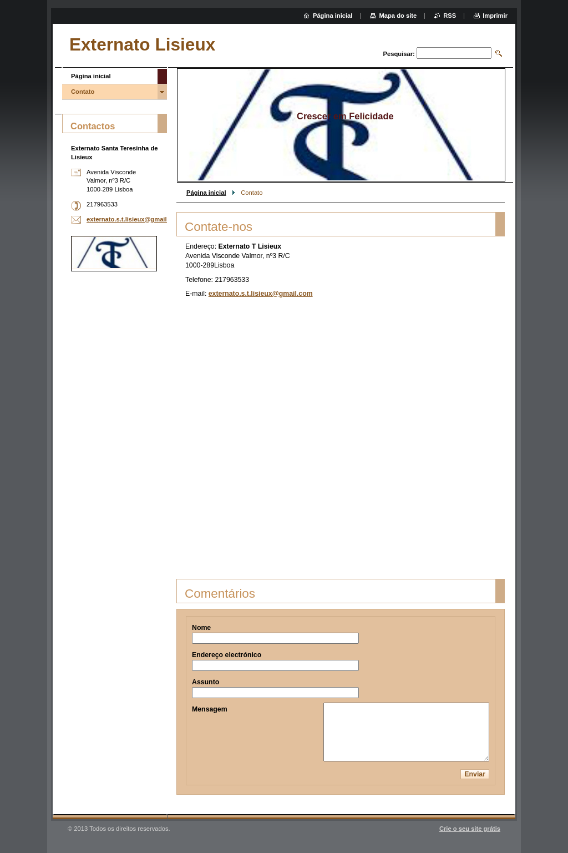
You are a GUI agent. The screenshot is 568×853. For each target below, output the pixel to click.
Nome (201, 628)
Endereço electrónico (226, 655)
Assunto (205, 682)
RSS (449, 15)
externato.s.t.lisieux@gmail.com (261, 293)
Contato (82, 91)
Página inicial (206, 192)
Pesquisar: (399, 54)
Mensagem (209, 709)
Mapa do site (398, 15)
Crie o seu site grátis (469, 828)
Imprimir (495, 15)
